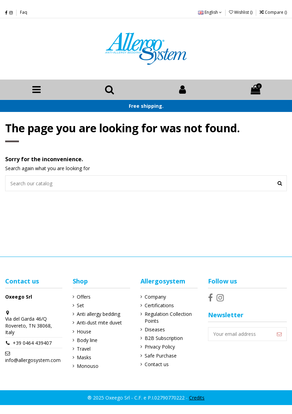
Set (80, 305)
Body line (87, 340)
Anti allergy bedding (98, 314)
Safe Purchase (161, 355)
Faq (23, 12)
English (210, 12)
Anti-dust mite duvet (99, 322)
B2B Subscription (164, 338)
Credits (197, 397)
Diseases (155, 329)
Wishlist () (241, 12)
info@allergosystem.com (33, 360)
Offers (84, 296)
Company (155, 296)
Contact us (157, 364)
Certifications (159, 305)
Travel (84, 348)
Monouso (87, 366)
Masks (84, 357)
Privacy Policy (160, 346)
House (84, 331)
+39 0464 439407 (32, 343)
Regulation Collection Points (168, 317)
